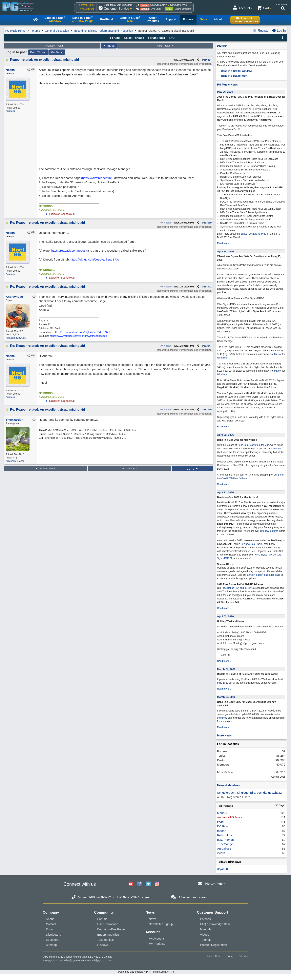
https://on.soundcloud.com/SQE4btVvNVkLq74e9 (82, 332)
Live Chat (156, 9)
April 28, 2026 (225, 251)
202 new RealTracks (251, 544)
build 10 (221, 682)
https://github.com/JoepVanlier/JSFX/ (95, 259)
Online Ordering (183, 9)
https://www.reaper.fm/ (97, 178)
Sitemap (51, 944)
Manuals (205, 929)
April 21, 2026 (225, 492)
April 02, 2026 (225, 616)
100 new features (269, 531)
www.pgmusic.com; (53, 960)
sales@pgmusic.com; (75, 960)
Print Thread (38, 52)
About (50, 919)
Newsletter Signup (161, 924)
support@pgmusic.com (99, 960)
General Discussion (57, 30)
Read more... (224, 243)
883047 (208, 345)
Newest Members (228, 785)
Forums (35, 30)
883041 (208, 286)
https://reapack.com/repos (68, 250)
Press (49, 929)
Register (261, 30)
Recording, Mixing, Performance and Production (103, 30)
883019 (208, 222)
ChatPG (222, 46)
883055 (208, 409)
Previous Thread (52, 45)
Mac (276, 354)
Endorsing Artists (108, 934)
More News (224, 735)
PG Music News (227, 84)
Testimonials (105, 939)
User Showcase (107, 924)
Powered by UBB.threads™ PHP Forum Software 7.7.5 (145, 971)
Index (109, 45)
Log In (279, 30)
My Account (156, 938)
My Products (157, 943)
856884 (208, 59)
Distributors (53, 934)
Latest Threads (134, 37)
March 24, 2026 (226, 669)
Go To (57, 52)
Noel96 (166, 222)
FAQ (172, 37)
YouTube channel (272, 448)
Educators (52, 939)
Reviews (103, 944)
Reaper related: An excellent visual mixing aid (44, 59)
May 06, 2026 (225, 91)
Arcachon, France (15, 461)
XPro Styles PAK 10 (265, 554)
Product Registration (213, 944)
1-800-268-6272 (158, 5)
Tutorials (205, 939)
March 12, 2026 (226, 696)
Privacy (230, 956)
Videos (204, 934)
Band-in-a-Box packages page (263, 575)
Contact (51, 924)
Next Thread (165, 45)
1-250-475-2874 (178, 5)
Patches (205, 919)
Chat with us (188, 897)
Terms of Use (214, 956)
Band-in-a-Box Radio (111, 929)
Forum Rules (156, 37)
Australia (10, 111)
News (152, 919)
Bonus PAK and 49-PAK (253, 233)
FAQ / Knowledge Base (215, 924)
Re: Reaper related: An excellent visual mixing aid (47, 222)
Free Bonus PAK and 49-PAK (237, 588)
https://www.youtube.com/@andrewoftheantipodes (78, 335)
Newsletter (215, 884)
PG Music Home (15, 30)
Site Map (243, 956)
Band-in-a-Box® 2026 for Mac (253, 445)
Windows (222, 357)
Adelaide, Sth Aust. (16, 338)
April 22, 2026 (225, 434)
